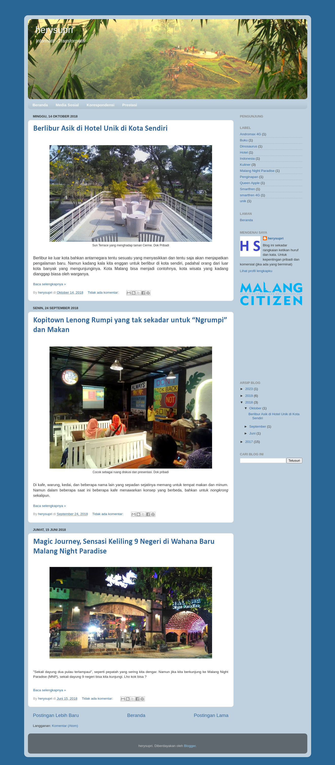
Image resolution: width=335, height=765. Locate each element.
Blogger (190, 746)
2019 (249, 396)
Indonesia (247, 158)
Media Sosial (67, 105)
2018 (249, 402)
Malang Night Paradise (257, 171)
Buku (244, 140)
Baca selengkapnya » (49, 284)
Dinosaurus (248, 146)
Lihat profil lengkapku (256, 271)
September (258, 426)
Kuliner (245, 165)
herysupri (54, 30)
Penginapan (249, 177)
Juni (253, 433)
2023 (249, 389)
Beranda (40, 105)
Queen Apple (250, 183)
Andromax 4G (250, 134)
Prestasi (129, 105)
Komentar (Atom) (65, 726)
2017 (249, 442)
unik (243, 201)
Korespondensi (100, 105)
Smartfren (247, 189)
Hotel (244, 152)
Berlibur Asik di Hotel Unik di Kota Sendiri (100, 129)
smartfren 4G (250, 195)
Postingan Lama (211, 715)
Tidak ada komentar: (104, 292)
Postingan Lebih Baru (56, 715)
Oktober (256, 408)
